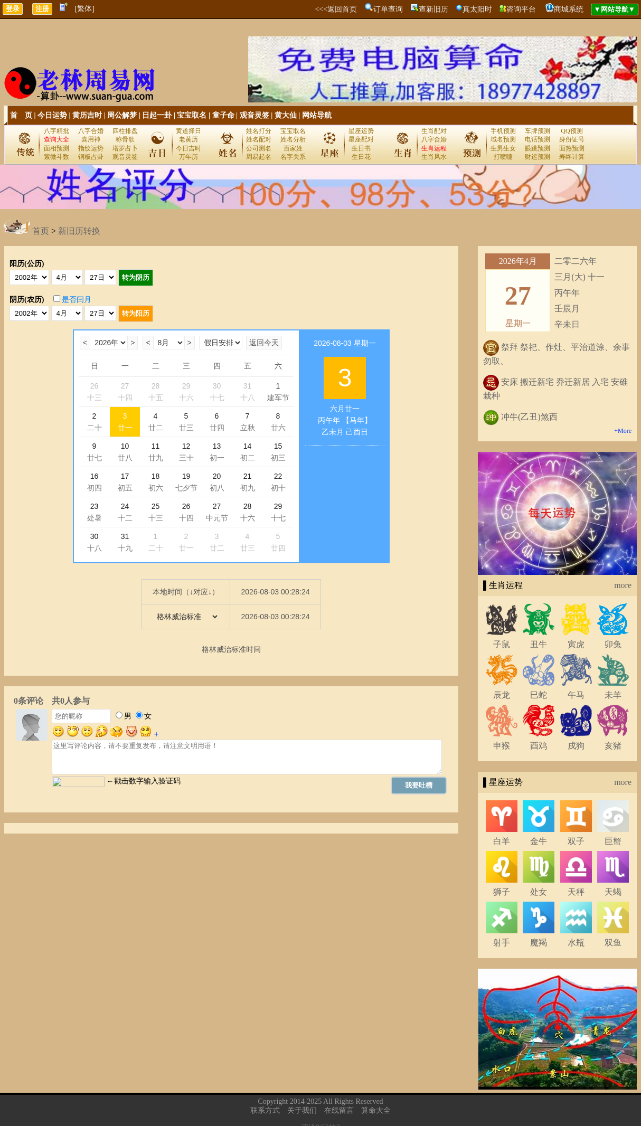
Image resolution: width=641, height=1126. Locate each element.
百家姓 (293, 148)
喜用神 (90, 139)
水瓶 (576, 942)
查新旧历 (433, 9)
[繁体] (85, 9)
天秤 (576, 891)
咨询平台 (521, 9)
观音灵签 (254, 115)
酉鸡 (538, 745)
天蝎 (613, 891)
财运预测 (537, 156)
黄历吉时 (87, 115)
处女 (538, 891)
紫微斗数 (56, 156)
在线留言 (339, 1110)
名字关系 (293, 156)
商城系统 (568, 9)
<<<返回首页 (336, 9)
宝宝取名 (191, 115)
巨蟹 (613, 841)
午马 (576, 694)
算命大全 (376, 1110)
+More (622, 430)
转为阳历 (135, 313)
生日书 (361, 148)
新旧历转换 (79, 230)
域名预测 (503, 139)
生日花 (361, 156)
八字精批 (56, 131)
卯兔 (613, 644)
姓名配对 (258, 139)
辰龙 (501, 694)
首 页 (21, 115)
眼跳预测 (537, 148)
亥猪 (613, 745)
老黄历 (188, 139)
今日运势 (52, 115)
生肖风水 (434, 156)
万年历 (188, 156)
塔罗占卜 (125, 148)
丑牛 (538, 644)
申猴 (501, 745)
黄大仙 (286, 115)
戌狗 (576, 745)
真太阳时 (477, 9)
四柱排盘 (125, 131)
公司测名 (258, 148)
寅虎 (576, 644)
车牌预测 (537, 131)
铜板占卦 (90, 156)
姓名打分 (258, 131)
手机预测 (503, 131)
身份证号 (572, 139)
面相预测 (56, 148)
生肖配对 (434, 131)
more (622, 585)
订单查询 (388, 9)
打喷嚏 (503, 156)
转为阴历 (135, 277)
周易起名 (258, 156)
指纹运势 (90, 148)
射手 (501, 942)
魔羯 (538, 942)
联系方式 (265, 1110)
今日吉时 (188, 148)
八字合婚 (90, 131)
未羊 (613, 694)
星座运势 (361, 131)
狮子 (501, 891)
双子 (576, 841)
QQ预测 (571, 131)
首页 (40, 230)
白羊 (501, 841)
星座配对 (361, 139)
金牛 (538, 841)
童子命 (223, 115)
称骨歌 (125, 139)
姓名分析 (293, 139)
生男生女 (503, 148)
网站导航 (317, 115)
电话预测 (537, 139)
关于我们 (302, 1110)
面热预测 (572, 148)
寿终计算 (572, 156)
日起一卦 (157, 115)
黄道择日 (188, 131)
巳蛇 (538, 694)
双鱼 (613, 942)
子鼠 (501, 644)
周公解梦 (122, 115)
